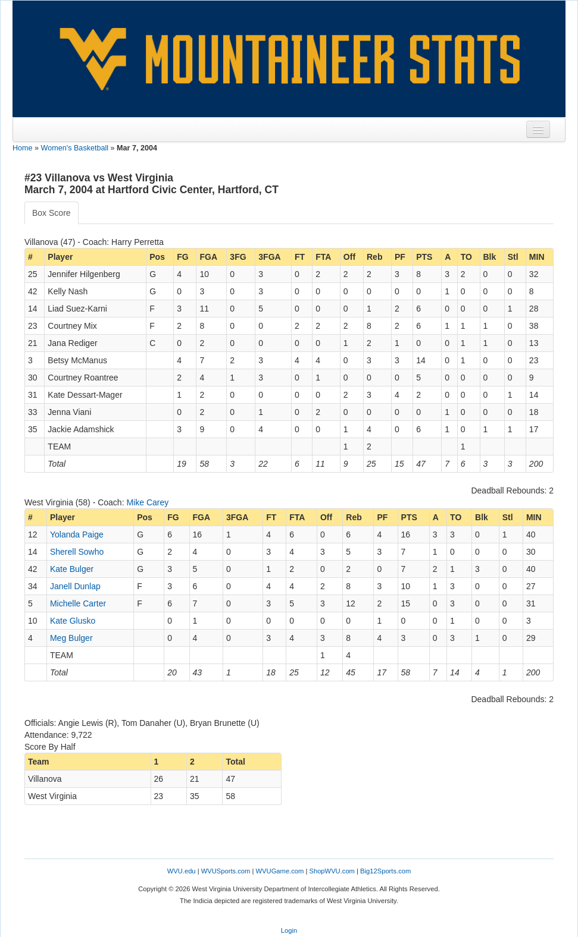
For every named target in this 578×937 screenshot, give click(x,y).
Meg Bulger (71, 638)
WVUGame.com (280, 871)
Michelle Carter (78, 603)
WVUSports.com (226, 871)
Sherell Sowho (77, 551)
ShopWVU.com (331, 871)
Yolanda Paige (77, 534)
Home (23, 148)
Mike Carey (147, 502)
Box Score (51, 213)
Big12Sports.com (385, 871)
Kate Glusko (72, 620)
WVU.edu (181, 871)
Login (289, 930)
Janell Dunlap (75, 586)
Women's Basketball (74, 148)
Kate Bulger (71, 569)
